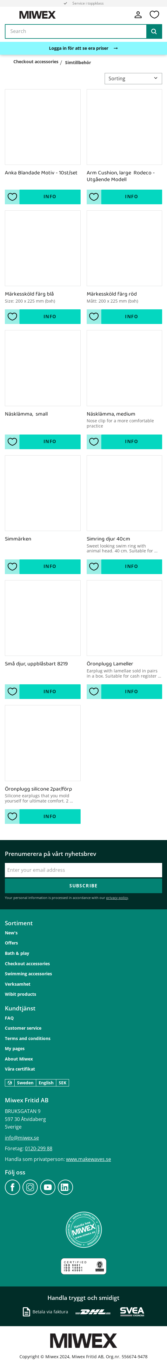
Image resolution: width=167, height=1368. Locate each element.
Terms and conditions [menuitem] (27, 1038)
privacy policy (117, 897)
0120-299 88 (38, 1148)
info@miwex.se (22, 1137)
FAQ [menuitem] (9, 1018)
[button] (154, 15)
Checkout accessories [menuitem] (27, 963)
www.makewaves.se (88, 1159)
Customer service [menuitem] (23, 1028)
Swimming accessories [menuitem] (28, 974)
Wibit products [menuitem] (20, 994)
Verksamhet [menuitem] (17, 984)
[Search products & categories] (83, 31)
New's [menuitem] (11, 933)
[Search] (154, 31)
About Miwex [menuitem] (19, 1059)
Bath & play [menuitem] (17, 953)
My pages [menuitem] (15, 1048)
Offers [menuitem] (11, 943)
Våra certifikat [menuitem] (20, 1069)
